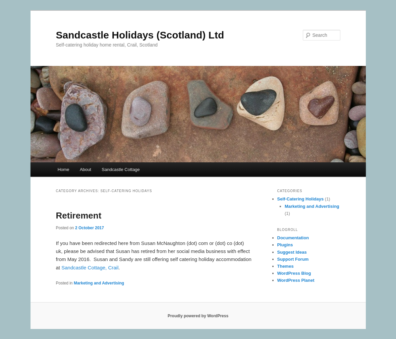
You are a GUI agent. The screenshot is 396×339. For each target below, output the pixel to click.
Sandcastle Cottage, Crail (89, 267)
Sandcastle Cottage (120, 169)
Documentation (293, 237)
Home (63, 169)
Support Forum (293, 259)
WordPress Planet (296, 280)
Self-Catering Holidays (300, 198)
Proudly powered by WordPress (198, 316)
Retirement (79, 215)
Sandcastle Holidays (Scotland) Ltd (140, 34)
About (85, 169)
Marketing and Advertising (99, 283)
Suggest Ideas (292, 252)
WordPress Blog (294, 273)
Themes (285, 266)
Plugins (285, 244)
